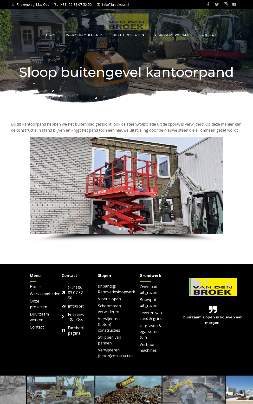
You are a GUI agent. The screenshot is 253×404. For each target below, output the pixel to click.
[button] (38, 185)
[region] (126, 189)
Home (51, 35)
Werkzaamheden (84, 35)
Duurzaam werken (172, 35)
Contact (208, 35)
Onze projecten (128, 35)
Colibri (219, 389)
